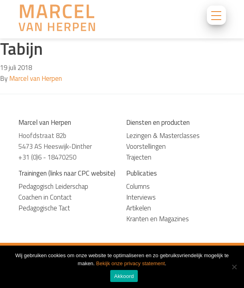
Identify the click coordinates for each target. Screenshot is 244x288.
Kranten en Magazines (157, 219)
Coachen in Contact (44, 197)
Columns (138, 186)
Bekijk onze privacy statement (130, 263)
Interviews (141, 197)
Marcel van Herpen (35, 78)
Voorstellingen (146, 146)
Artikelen (138, 208)
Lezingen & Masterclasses (163, 135)
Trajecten (138, 157)
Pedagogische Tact (44, 208)
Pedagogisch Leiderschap (53, 186)
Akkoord (124, 276)
